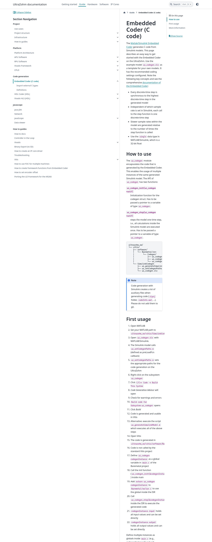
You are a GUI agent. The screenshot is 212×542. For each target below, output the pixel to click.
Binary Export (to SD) (23, 146)
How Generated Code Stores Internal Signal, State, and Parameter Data (105, 503)
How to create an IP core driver (28, 151)
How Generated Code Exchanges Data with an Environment (99, 507)
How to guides (20, 41)
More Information (177, 28)
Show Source (176, 36)
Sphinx (31, 538)
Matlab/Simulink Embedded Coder (86, 30)
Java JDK (18, 109)
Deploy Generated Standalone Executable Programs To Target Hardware (105, 495)
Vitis (16, 159)
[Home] (63, 12)
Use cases (18, 29)
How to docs (20, 134)
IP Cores (115, 4)
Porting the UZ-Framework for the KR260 (33, 180)
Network (18, 114)
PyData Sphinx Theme (181, 535)
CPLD (16, 70)
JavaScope (19, 118)
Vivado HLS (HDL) (22, 98)
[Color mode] (197, 4)
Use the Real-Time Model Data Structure (89, 499)
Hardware (92, 4)
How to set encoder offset (26, 175)
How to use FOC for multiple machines (31, 164)
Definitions (21, 90)
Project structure (21, 33)
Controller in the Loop (24, 138)
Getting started (69, 4)
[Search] (181, 4)
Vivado (17, 142)
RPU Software (20, 61)
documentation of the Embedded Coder (85, 44)
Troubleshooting (21, 155)
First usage (174, 23)
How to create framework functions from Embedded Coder (33, 170)
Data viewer (19, 122)
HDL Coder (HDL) (22, 94)
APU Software (20, 57)
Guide (82, 4)
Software (104, 4)
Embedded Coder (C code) (26, 81)
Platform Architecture (24, 53)
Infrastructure (20, 37)
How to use (174, 19)
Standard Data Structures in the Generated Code (93, 511)
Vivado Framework (22, 65)
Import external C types (27, 85)
